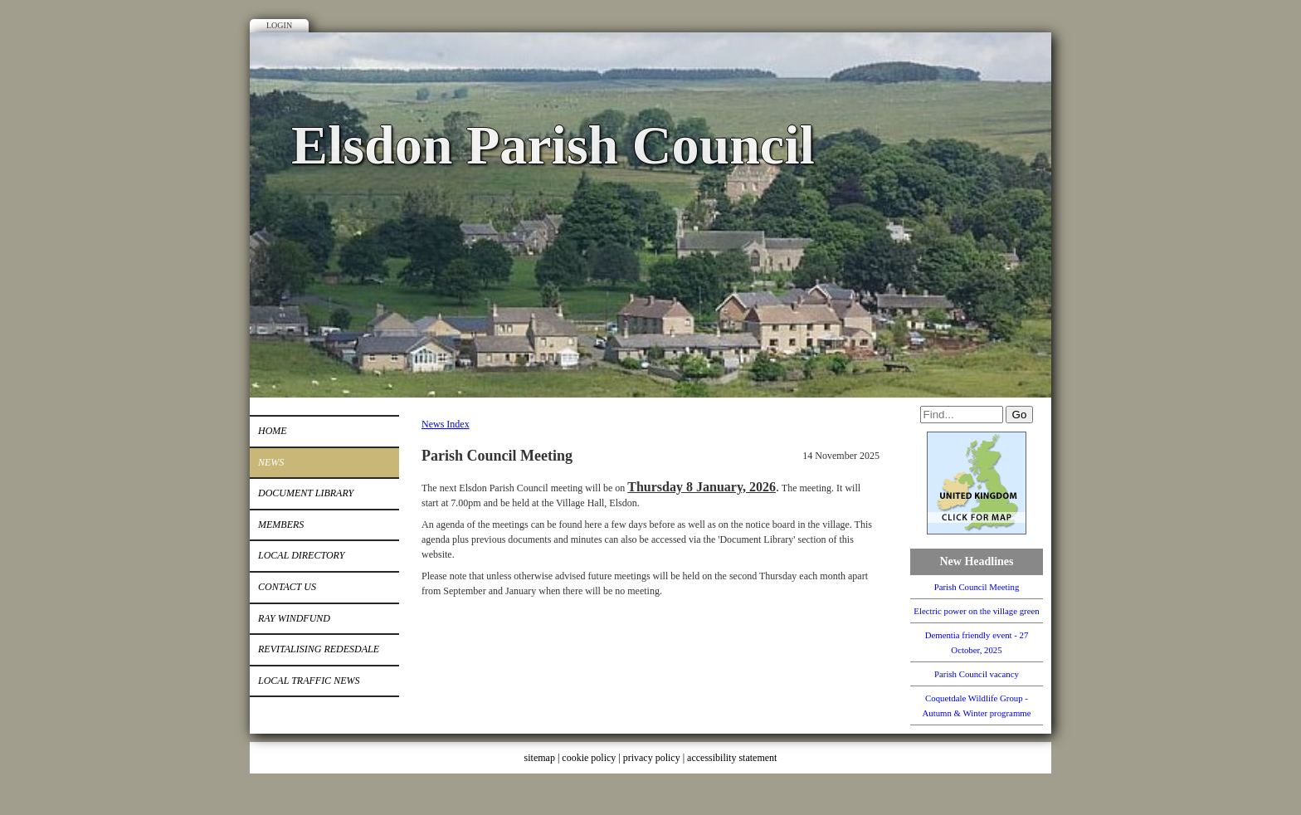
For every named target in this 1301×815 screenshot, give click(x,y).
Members (281, 524)
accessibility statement (732, 758)
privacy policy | (655, 758)
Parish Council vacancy (976, 674)
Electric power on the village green (976, 611)
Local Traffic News (308, 680)
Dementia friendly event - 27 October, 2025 (977, 642)
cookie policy (589, 758)
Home (272, 431)
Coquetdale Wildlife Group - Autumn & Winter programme (976, 705)
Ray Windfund (294, 618)
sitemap (539, 758)
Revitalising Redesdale (318, 649)
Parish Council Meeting (977, 587)
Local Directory (301, 555)
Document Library (305, 493)
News (271, 462)
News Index (445, 424)
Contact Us (287, 587)
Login (279, 25)
